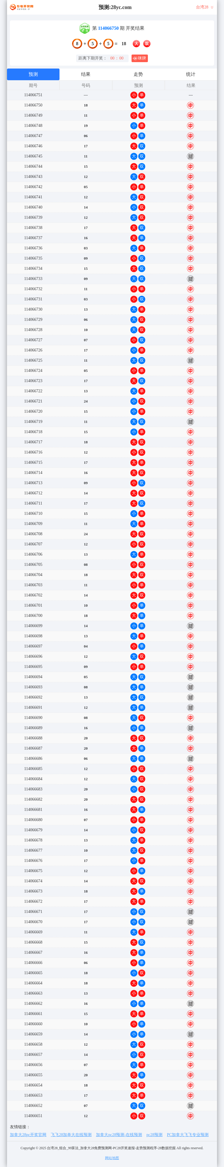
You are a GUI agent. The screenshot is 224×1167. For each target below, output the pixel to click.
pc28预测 (154, 1135)
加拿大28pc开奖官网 (28, 1135)
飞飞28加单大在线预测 (71, 1135)
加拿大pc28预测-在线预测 (119, 1135)
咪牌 (139, 58)
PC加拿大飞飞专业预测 (188, 1135)
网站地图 (112, 1158)
